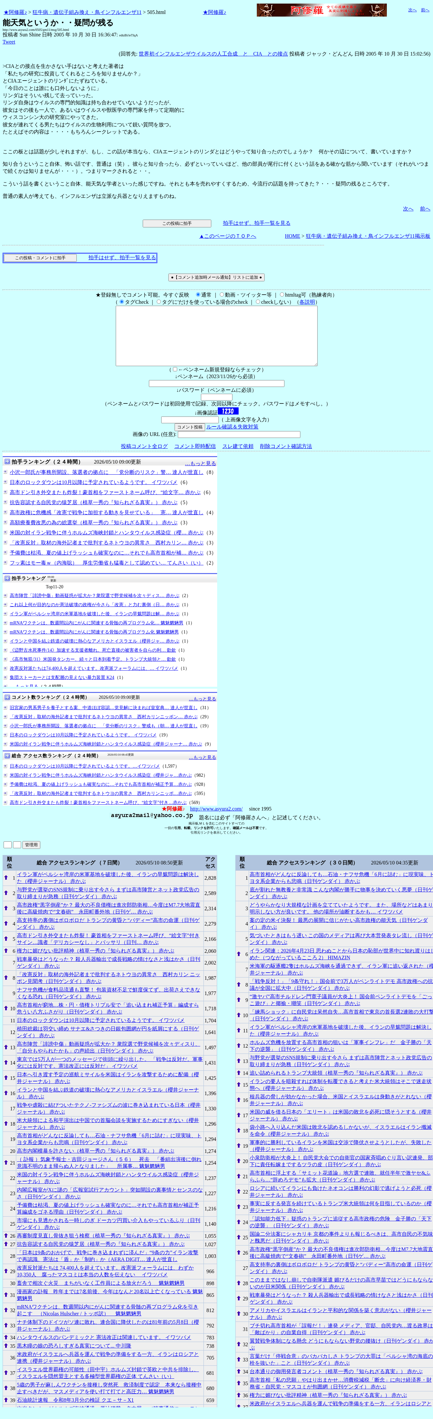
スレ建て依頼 (238, 458)
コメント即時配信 (195, 458)
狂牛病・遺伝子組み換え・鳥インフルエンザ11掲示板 (368, 236)
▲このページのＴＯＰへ (227, 236)
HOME (292, 236)
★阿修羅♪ (15, 12)
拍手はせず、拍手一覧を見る (257, 223)
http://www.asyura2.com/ (216, 820)
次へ (412, 9)
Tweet (9, 42)
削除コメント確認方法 (286, 458)
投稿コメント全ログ (144, 458)
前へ (425, 9)
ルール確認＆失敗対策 (232, 438)
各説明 (307, 302)
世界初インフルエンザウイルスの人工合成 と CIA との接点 (213, 54)
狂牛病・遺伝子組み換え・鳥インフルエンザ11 (87, 12)
